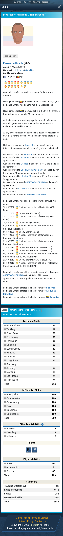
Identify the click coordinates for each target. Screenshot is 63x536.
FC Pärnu (28, 154)
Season (45, 2)
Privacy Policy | (26, 521)
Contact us (40, 521)
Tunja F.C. (29, 145)
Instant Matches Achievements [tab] (16, 314)
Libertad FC (26, 176)
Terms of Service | (39, 517)
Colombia (19, 70)
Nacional (25, 157)
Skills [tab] (4, 310)
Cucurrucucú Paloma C (32, 170)
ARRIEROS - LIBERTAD (35, 182)
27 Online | (19, 2)
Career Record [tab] (16, 310)
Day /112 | (37, 2)
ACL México (23, 188)
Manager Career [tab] (32, 310)
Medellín (29, 70)
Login (5, 7)
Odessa (24, 164)
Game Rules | (23, 517)
